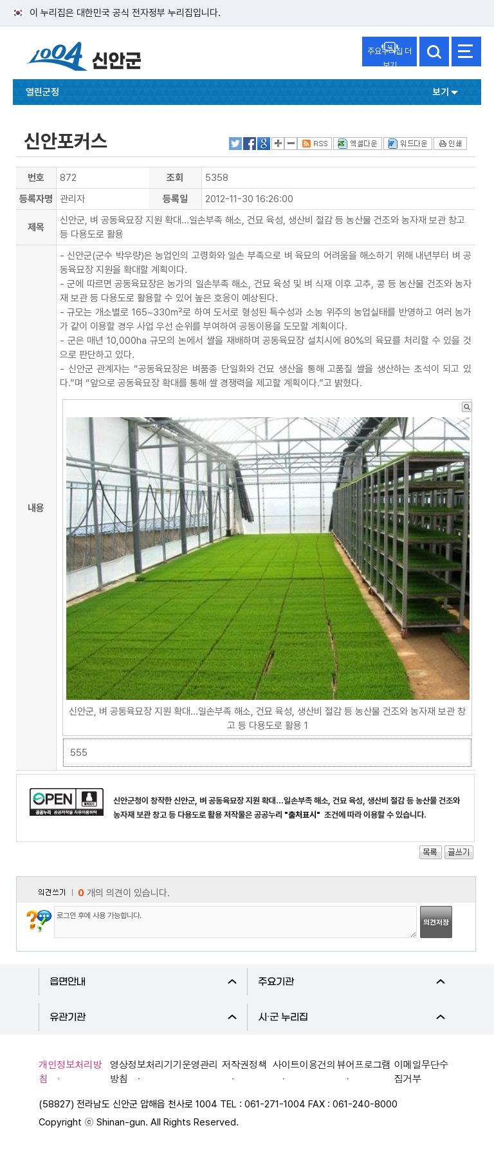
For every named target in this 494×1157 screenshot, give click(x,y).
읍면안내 (143, 982)
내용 (36, 508)
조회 (175, 177)
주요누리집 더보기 (389, 56)
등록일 (175, 199)
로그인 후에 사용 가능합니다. (235, 922)
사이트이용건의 (303, 1064)
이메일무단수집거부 (421, 1071)
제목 (36, 227)
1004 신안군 (84, 58)
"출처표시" (303, 815)
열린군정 (42, 92)
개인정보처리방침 (70, 1071)
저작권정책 (244, 1064)
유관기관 (143, 1017)
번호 (36, 177)
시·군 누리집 (351, 1017)
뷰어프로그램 (363, 1064)
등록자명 (36, 199)
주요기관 (351, 982)
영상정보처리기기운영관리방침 (164, 1071)
